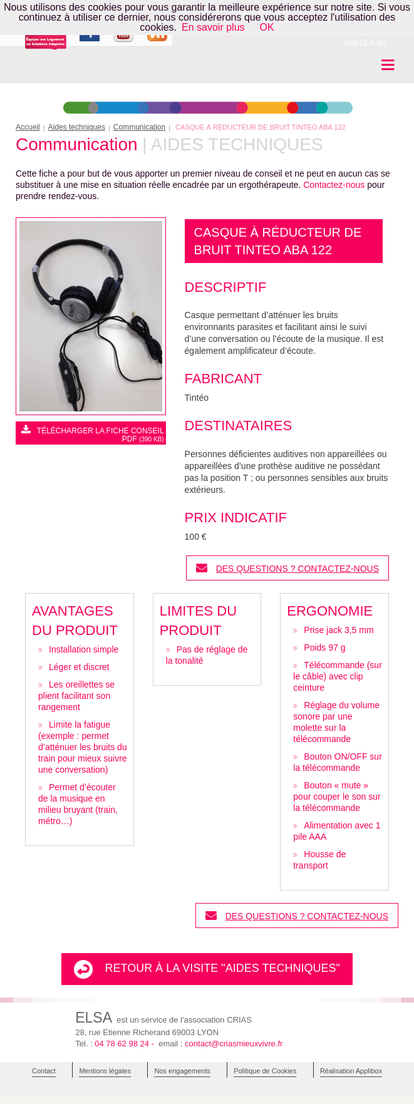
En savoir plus (213, 27)
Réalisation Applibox (351, 1071)
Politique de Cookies (265, 1071)
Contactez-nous (334, 185)
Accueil (28, 127)
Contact (44, 1071)
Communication (139, 127)
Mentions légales (105, 1071)
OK (267, 27)
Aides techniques (76, 127)
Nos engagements (182, 1071)
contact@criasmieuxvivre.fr (233, 1043)
